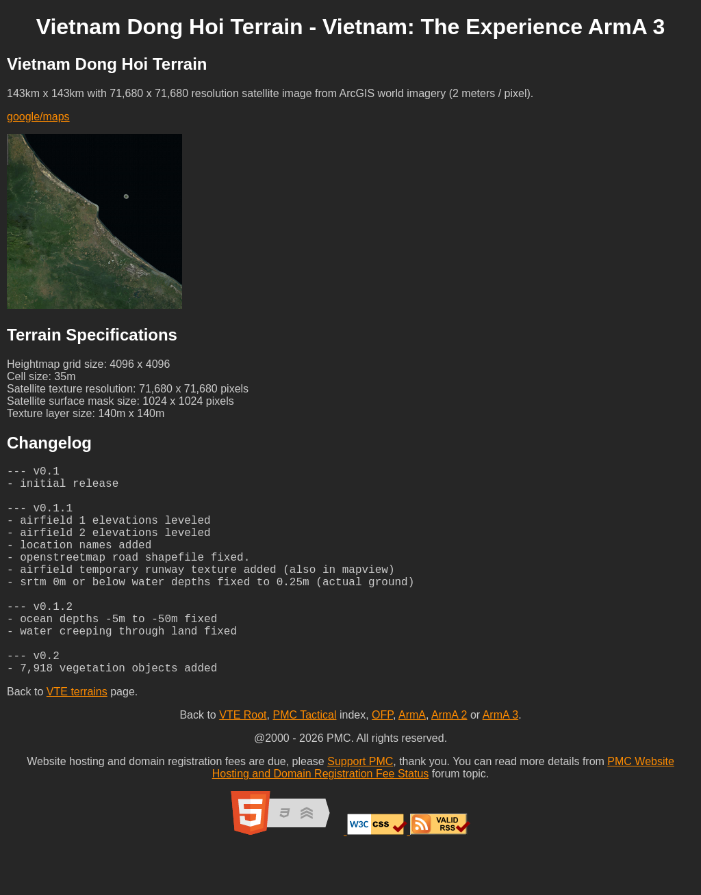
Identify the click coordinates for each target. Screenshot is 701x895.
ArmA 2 (449, 761)
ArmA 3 (500, 761)
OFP (382, 761)
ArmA (412, 761)
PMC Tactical (304, 761)
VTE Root (242, 761)
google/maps (38, 116)
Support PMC (360, 808)
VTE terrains (77, 738)
